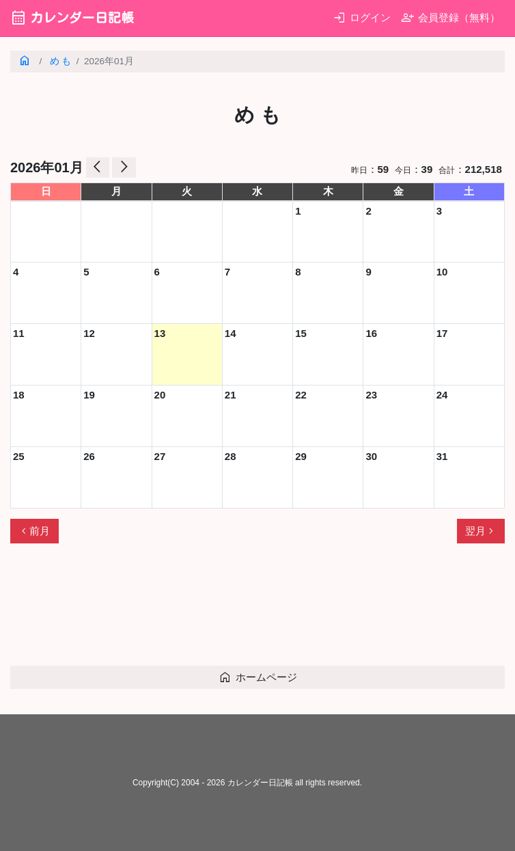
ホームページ (258, 677)
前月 (34, 531)
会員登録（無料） (450, 17)
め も (61, 61)
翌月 (481, 531)
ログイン (362, 17)
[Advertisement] (258, 610)
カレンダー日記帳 (72, 17)
